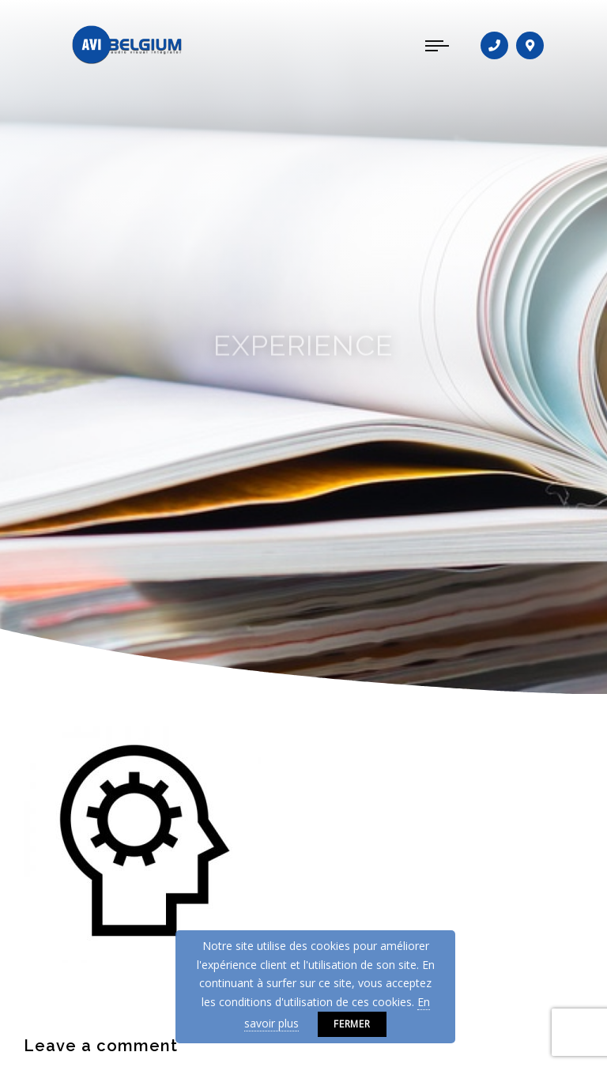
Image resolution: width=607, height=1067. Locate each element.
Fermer (352, 1024)
